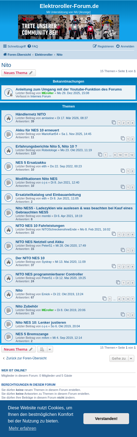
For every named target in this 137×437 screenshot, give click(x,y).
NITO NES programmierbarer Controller (49, 274)
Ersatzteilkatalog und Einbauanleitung (48, 195)
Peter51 (47, 245)
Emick (46, 294)
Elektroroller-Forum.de (69, 6)
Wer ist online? (14, 370)
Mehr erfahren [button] (22, 428)
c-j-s (44, 182)
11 (125, 155)
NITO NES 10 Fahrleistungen (40, 226)
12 (131, 155)
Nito (6, 65)
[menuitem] (32, 46)
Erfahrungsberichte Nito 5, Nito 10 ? (46, 146)
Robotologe (49, 150)
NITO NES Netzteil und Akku (40, 242)
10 (120, 155)
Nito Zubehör (27, 306)
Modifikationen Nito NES (36, 179)
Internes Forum (40, 96)
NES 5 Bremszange (32, 334)
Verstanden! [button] (106, 418)
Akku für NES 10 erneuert (37, 130)
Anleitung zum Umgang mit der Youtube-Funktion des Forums (69, 89)
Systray (47, 261)
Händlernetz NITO (31, 114)
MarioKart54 (50, 134)
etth (44, 166)
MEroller (48, 93)
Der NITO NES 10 (30, 258)
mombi (46, 216)
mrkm (45, 337)
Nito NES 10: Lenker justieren (41, 322)
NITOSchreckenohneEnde (59, 229)
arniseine (48, 118)
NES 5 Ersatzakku (31, 162)
